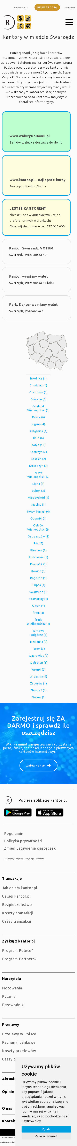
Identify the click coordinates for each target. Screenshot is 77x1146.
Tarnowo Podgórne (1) (38, 632)
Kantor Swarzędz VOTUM (31, 248)
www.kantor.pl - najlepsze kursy (38, 180)
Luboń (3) (38, 490)
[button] (69, 22)
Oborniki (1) (38, 518)
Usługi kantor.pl (16, 896)
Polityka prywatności (23, 841)
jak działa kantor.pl (19, 888)
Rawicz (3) (38, 571)
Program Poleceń (18, 950)
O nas (7, 1108)
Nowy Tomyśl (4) (38, 511)
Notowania (12, 988)
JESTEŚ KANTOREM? (28, 208)
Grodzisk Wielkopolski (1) (38, 408)
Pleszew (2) (38, 550)
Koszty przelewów (19, 1051)
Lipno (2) (38, 483)
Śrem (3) (38, 612)
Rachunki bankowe (19, 1042)
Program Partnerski (20, 959)
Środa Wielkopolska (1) (38, 621)
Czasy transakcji (16, 921)
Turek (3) (38, 648)
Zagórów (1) (38, 683)
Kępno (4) (38, 424)
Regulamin (13, 833)
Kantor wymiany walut (28, 276)
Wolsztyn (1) (38, 662)
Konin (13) (39, 445)
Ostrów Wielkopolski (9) (38, 527)
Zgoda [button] (46, 1129)
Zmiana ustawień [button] (46, 1136)
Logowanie (20, 8)
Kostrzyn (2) (38, 452)
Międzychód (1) (38, 497)
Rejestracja (47, 7)
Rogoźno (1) (38, 578)
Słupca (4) (38, 585)
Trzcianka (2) (38, 641)
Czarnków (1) (38, 392)
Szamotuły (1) (38, 599)
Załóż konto (35, 765)
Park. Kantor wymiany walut (33, 304)
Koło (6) (38, 438)
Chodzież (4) (38, 385)
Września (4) (38, 676)
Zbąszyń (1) (38, 690)
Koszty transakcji (17, 913)
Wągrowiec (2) (38, 655)
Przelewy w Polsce (19, 1034)
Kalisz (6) (38, 417)
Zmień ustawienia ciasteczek (30, 848)
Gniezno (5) (39, 399)
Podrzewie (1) (38, 557)
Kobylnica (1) (38, 431)
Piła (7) (38, 543)
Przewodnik (13, 1005)
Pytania (9, 996)
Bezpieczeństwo (17, 904)
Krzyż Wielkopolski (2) (38, 474)
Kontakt (9, 1121)
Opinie (8, 1091)
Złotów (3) (38, 697)
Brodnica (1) (38, 378)
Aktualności (13, 1079)
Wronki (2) (38, 669)
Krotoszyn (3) (38, 465)
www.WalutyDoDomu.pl (30, 136)
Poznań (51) (38, 564)
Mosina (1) (38, 504)
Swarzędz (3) (38, 592)
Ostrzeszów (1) (38, 536)
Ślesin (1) (38, 605)
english (70, 8)
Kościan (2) (38, 459)
